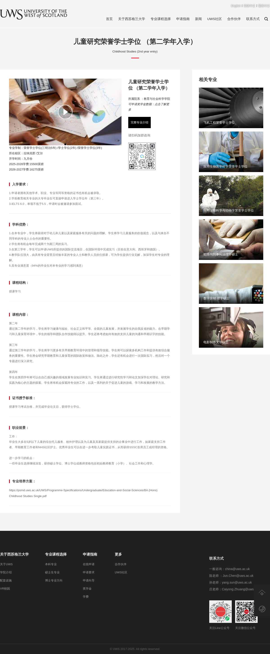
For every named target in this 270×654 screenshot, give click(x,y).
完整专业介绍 (139, 122)
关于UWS (6, 593)
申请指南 (183, 19)
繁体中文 (264, 5)
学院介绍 (6, 601)
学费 (86, 625)
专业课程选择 (161, 19)
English (236, 5)
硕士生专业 (52, 601)
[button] (65, 144)
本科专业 (51, 593)
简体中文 (249, 5)
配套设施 (6, 609)
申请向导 (88, 609)
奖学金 (87, 617)
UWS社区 (214, 19)
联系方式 (253, 19)
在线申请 (88, 593)
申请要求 (88, 601)
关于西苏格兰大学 (131, 19)
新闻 (198, 19)
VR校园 (5, 617)
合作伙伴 (234, 19)
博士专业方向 (54, 609)
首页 (109, 19)
